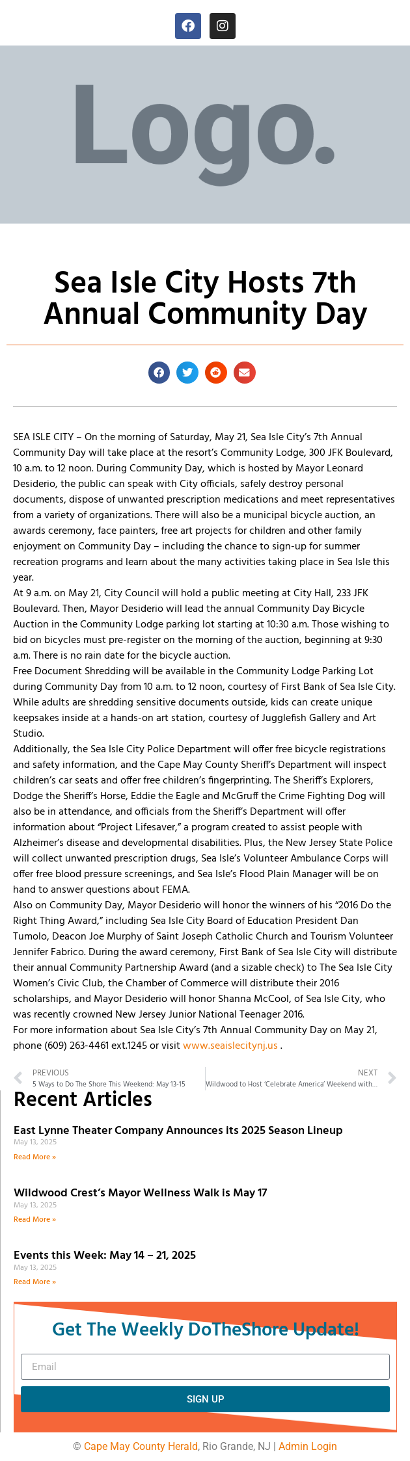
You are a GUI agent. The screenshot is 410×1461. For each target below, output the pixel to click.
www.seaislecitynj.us (230, 1046)
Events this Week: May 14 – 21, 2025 (105, 1255)
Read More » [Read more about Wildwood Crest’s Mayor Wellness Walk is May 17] (35, 1219)
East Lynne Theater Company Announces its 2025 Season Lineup (180, 1131)
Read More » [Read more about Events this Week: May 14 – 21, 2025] (35, 1282)
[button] (159, 373)
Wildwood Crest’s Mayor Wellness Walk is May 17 (143, 1193)
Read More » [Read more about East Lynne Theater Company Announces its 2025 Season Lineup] (35, 1157)
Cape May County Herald (141, 1446)
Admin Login (308, 1446)
